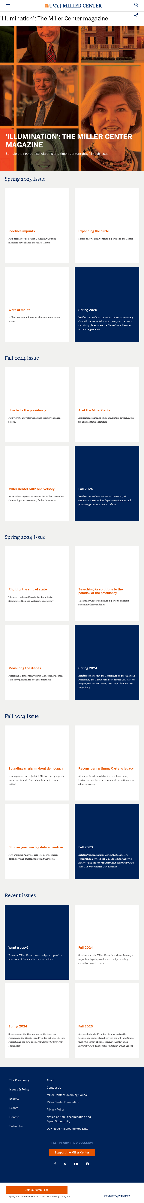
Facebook (55, 1163)
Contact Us (54, 1088)
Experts (14, 1099)
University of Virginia (52, 6)
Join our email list (37, 1190)
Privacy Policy (55, 1109)
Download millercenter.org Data (67, 1129)
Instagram (87, 1163)
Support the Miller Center (72, 1152)
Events (13, 1108)
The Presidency (19, 1080)
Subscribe (16, 1126)
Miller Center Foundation (63, 1102)
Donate (14, 1117)
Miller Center (82, 6)
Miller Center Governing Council (67, 1095)
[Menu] (8, 5)
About (50, 1080)
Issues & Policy (19, 1089)
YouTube (76, 1163)
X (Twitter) (65, 1164)
